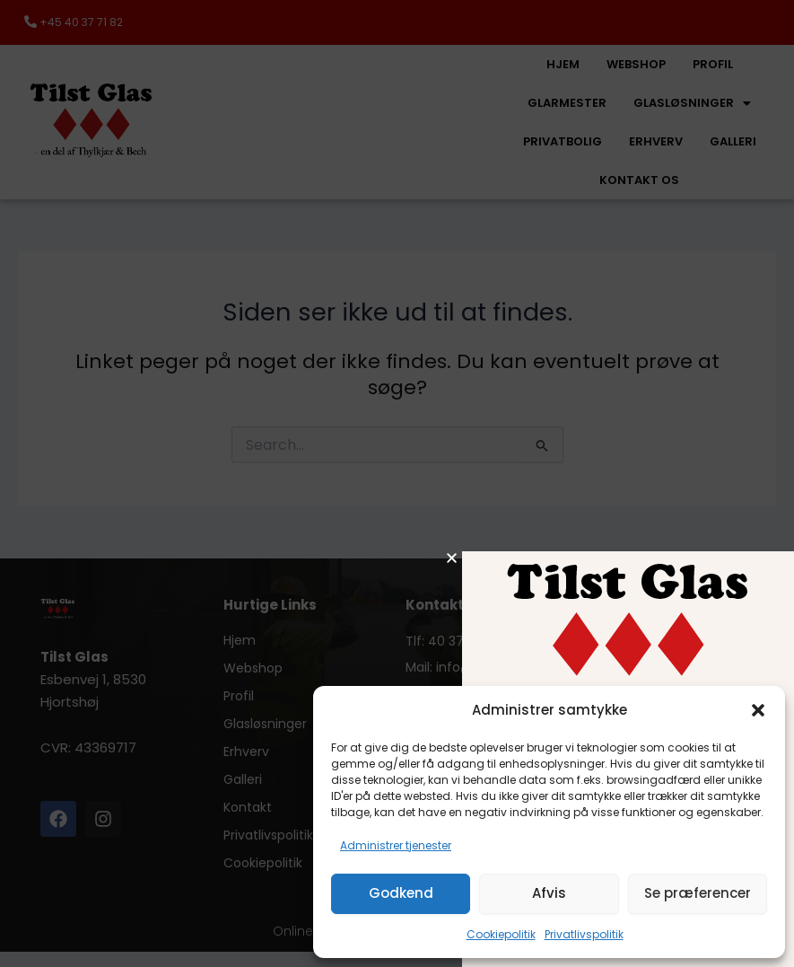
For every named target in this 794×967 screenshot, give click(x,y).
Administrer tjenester (395, 845)
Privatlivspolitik (584, 934)
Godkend (401, 892)
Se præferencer (697, 892)
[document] (397, 483)
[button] (758, 710)
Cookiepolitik (501, 934)
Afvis (549, 892)
